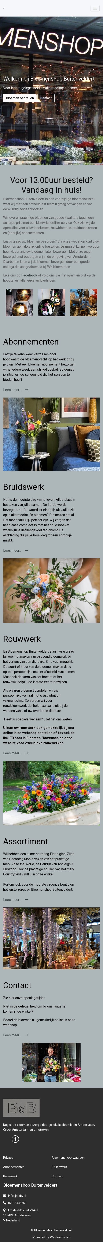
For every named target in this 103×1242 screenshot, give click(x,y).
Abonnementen (14, 1167)
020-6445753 (14, 1203)
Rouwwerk (10, 1176)
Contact (46, 98)
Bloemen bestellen (20, 98)
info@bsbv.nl (14, 1196)
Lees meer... (16, 390)
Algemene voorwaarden (68, 1158)
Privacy (8, 1158)
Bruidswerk (59, 1167)
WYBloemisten (60, 1237)
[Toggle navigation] (95, 8)
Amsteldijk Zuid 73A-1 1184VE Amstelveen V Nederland (20, 1215)
